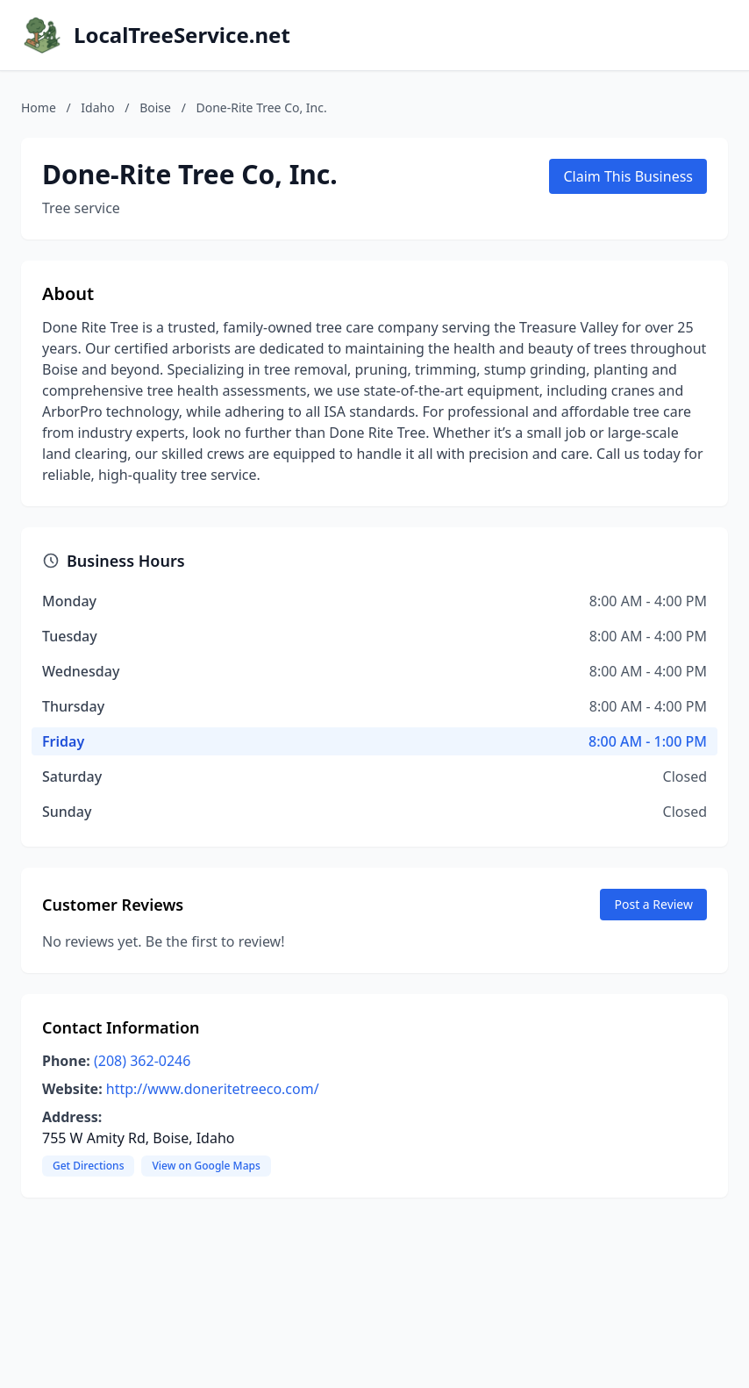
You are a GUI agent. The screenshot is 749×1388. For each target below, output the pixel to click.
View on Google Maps (206, 1165)
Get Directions (88, 1165)
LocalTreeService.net (182, 35)
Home (38, 107)
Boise (155, 107)
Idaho (97, 107)
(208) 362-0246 (142, 1060)
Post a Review (653, 904)
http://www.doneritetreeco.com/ (212, 1088)
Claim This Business (628, 176)
